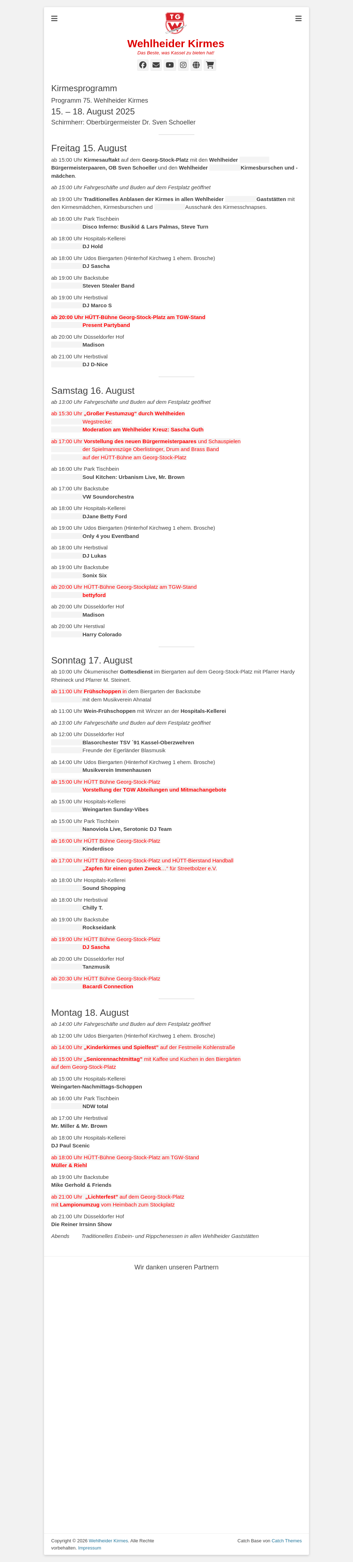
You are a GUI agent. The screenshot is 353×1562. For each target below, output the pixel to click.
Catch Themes (287, 1540)
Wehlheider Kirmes (175, 43)
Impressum (89, 1548)
